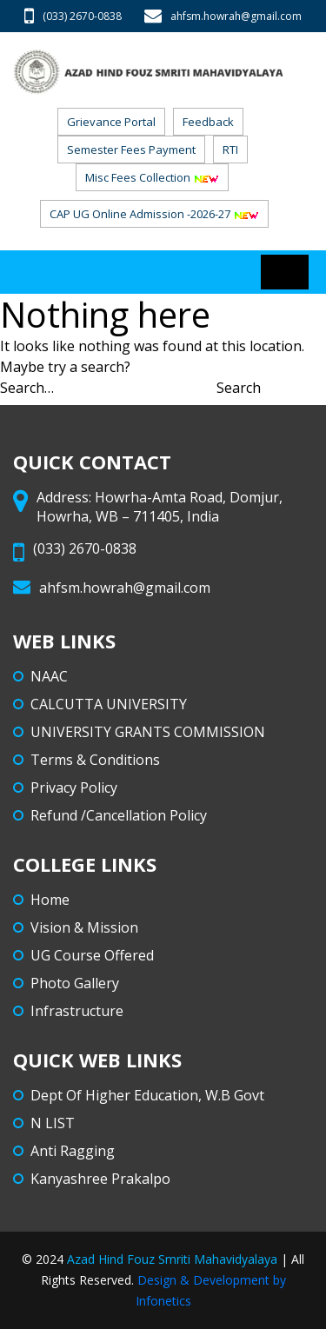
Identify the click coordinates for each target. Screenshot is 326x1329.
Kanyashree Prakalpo (100, 1178)
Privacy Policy (73, 787)
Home (50, 899)
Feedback (208, 122)
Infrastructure (76, 1010)
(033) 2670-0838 (73, 16)
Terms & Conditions (95, 759)
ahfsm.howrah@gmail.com (223, 16)
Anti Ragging (72, 1150)
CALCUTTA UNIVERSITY (108, 704)
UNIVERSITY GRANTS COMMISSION (147, 731)
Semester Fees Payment (131, 149)
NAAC (49, 676)
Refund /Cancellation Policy (118, 815)
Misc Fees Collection (152, 177)
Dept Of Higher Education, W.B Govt (147, 1095)
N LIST (52, 1123)
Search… (27, 387)
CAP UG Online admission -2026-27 (154, 214)
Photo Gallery (74, 983)
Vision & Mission (84, 927)
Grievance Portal (111, 122)
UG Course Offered (92, 955)
